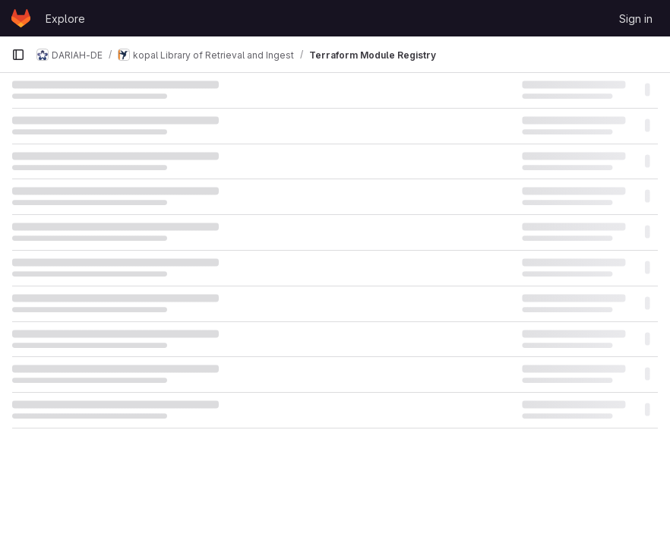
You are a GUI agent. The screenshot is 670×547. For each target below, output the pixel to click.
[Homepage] (20, 18)
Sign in (636, 18)
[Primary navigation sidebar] (18, 55)
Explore (65, 18)
